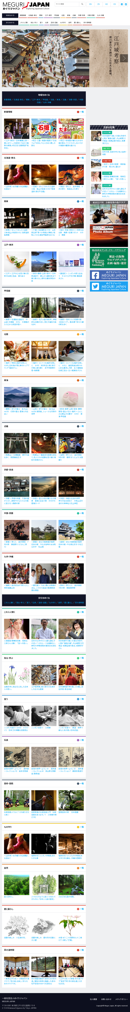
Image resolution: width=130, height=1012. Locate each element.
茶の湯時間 (87, 23)
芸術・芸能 (54, 23)
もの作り (63, 23)
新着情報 (23, 15)
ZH (98, 4)
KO (106, 4)
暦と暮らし (77, 23)
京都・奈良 (81, 15)
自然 (69, 23)
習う (41, 23)
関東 (40, 15)
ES (115, 4)
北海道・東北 (32, 15)
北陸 (62, 15)
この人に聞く (24, 23)
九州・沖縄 (100, 15)
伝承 (46, 23)
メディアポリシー (121, 998)
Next (6, 58)
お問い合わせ (106, 998)
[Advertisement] (109, 107)
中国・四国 (91, 15)
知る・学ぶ (34, 23)
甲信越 (56, 15)
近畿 (74, 15)
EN (90, 4)
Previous (124, 58)
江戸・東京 (48, 15)
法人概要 (93, 998)
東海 (68, 15)
